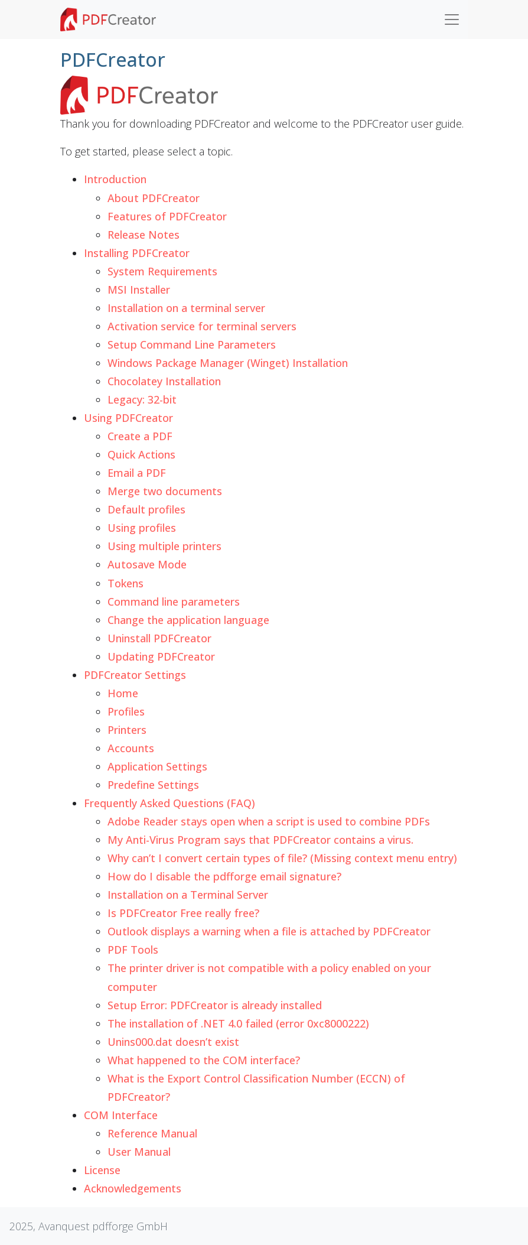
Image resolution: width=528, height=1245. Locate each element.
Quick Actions (141, 454)
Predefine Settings (153, 785)
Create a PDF (139, 436)
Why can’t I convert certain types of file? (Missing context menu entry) (282, 858)
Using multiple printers (164, 546)
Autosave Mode (147, 564)
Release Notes (143, 234)
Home (122, 693)
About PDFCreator (153, 198)
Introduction (115, 179)
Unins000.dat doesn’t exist (173, 1042)
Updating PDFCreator (161, 656)
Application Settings (157, 766)
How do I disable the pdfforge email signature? (224, 876)
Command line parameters (173, 601)
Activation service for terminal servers (201, 326)
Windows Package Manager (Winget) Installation (227, 363)
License (102, 1170)
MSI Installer (138, 289)
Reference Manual (152, 1133)
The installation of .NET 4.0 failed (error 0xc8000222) (238, 1023)
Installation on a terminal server (186, 308)
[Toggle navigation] (452, 19)
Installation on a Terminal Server (187, 895)
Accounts (130, 748)
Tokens (125, 583)
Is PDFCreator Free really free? (183, 913)
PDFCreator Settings (135, 675)
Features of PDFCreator (167, 216)
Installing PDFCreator (137, 253)
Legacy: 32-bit (142, 399)
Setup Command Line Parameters (191, 344)
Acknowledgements (132, 1188)
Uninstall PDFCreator (159, 638)
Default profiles (146, 509)
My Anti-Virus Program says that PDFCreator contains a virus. (260, 840)
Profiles (126, 711)
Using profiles (141, 528)
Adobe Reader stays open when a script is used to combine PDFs (268, 821)
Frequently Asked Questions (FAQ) (169, 803)
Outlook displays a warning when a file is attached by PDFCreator (269, 931)
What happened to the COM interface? (203, 1060)
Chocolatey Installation (164, 381)
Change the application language (188, 620)
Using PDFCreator (128, 418)
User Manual (139, 1152)
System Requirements (162, 271)
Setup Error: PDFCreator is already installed (214, 1005)
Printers (126, 730)
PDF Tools (132, 949)
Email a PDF (136, 473)
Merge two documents (164, 491)
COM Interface (121, 1115)
